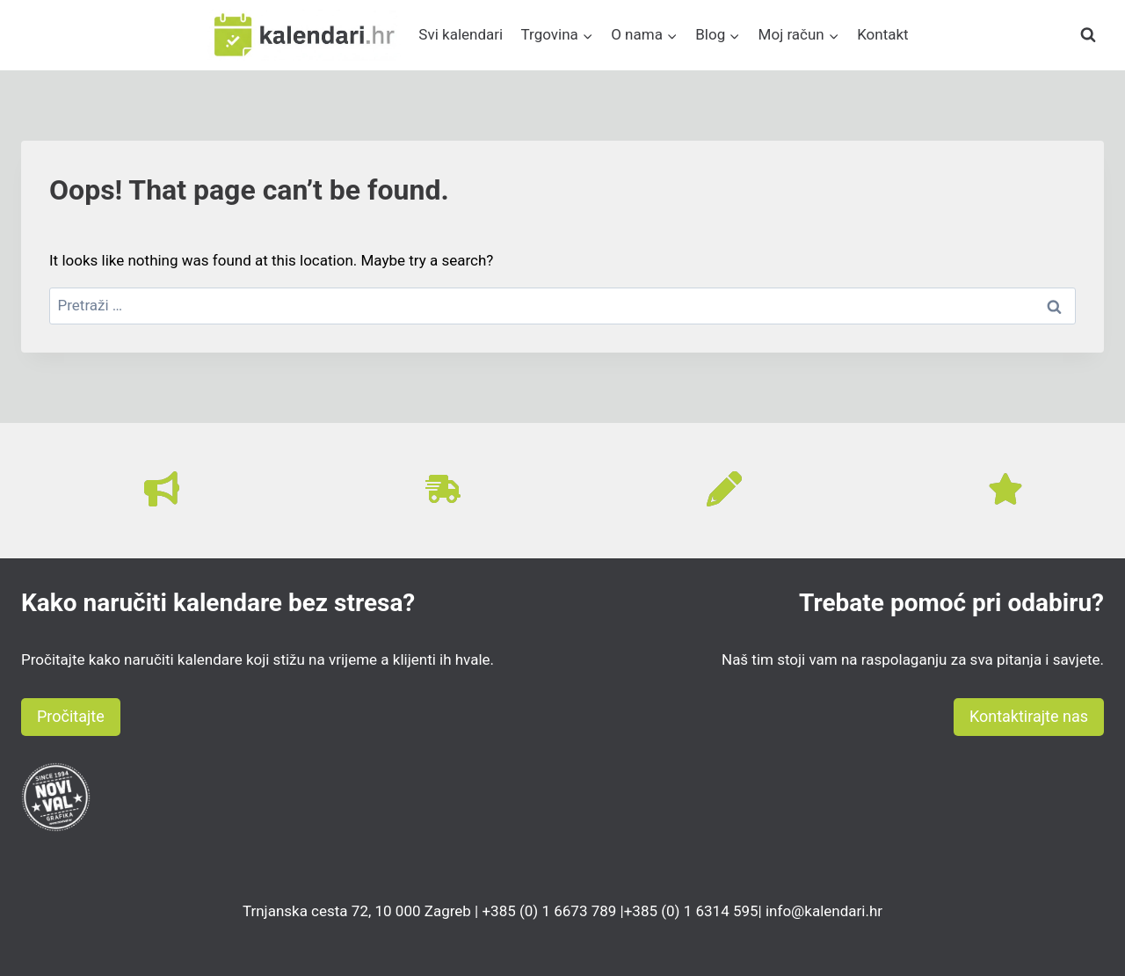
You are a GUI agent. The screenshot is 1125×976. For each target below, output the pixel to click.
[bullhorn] (162, 489)
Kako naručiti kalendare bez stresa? (218, 602)
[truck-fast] (443, 489)
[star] (1005, 489)
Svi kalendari (460, 34)
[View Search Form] (1088, 35)
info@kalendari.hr (824, 911)
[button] (70, 717)
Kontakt (883, 34)
